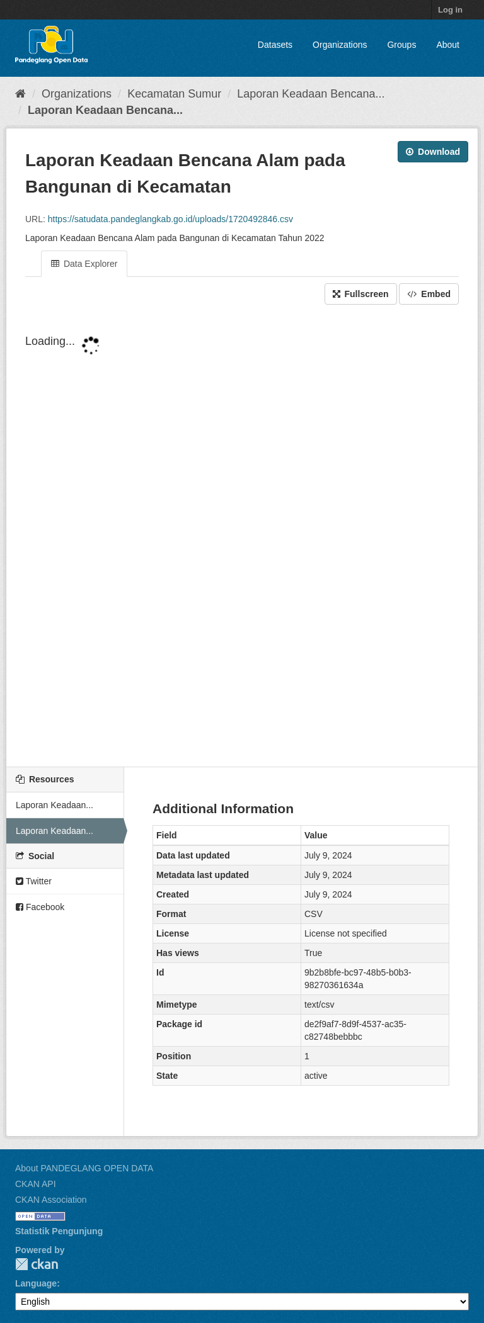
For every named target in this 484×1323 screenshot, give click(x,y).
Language (36, 1283)
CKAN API (35, 1184)
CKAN (36, 1264)
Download (433, 152)
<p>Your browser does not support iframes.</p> (242, 533)
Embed (429, 294)
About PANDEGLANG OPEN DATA (84, 1168)
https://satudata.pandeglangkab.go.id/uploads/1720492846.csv (170, 219)
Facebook (40, 907)
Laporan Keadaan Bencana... (310, 93)
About (447, 45)
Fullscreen (361, 294)
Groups (401, 45)
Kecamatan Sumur (174, 93)
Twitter (34, 881)
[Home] (20, 93)
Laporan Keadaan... (54, 805)
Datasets (275, 45)
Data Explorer (84, 264)
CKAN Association (51, 1200)
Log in (450, 9)
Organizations (340, 45)
